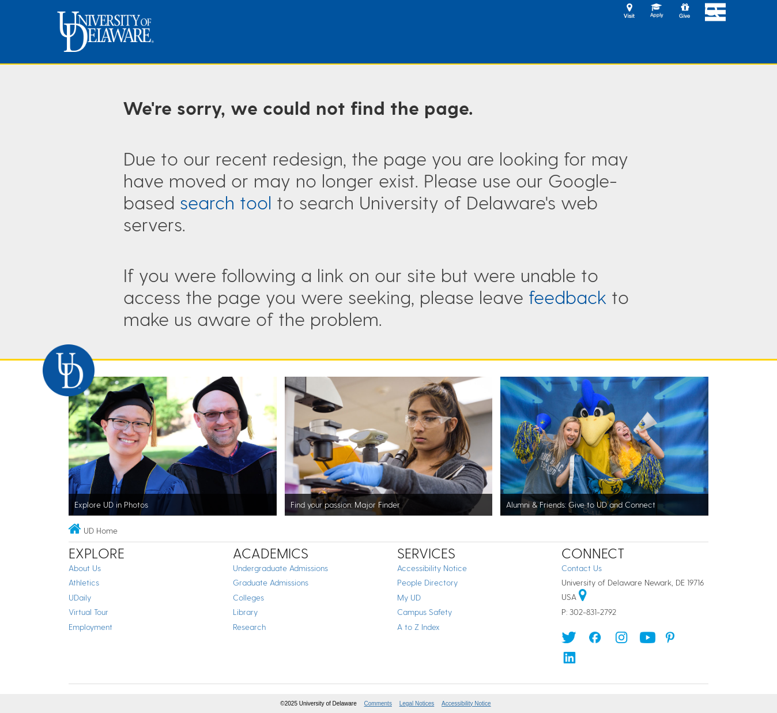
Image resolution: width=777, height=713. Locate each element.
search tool (225, 202)
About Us (85, 568)
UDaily (80, 597)
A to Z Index (418, 627)
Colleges (248, 597)
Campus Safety (424, 612)
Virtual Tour (88, 612)
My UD (409, 597)
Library (245, 612)
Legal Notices (417, 703)
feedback (567, 296)
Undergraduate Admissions (280, 568)
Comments (378, 703)
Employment (90, 627)
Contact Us (581, 568)
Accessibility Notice (432, 568)
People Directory (427, 582)
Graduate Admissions (270, 582)
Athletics (84, 582)
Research (249, 627)
